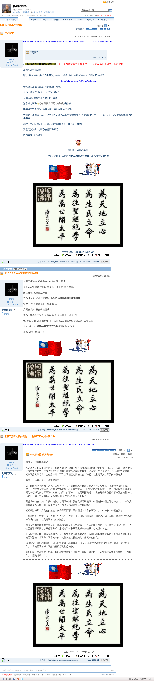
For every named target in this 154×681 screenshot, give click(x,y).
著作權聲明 (45, 675)
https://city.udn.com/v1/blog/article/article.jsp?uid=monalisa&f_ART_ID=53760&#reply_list (67, 41)
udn (3, 15)
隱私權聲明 (56, 675)
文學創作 (15, 15)
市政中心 (103, 20)
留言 (7, 65)
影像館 (55, 20)
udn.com (111, 675)
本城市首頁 (10, 20)
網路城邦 (110, 2)
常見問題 (26, 675)
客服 (64, 675)
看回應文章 (78, 29)
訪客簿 (90, 20)
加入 (136, 679)
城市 (8, 15)
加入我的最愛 (37, 12)
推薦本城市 (26, 12)
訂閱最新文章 (49, 12)
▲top (112, 670)
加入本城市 (16, 12)
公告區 (79, 20)
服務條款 (35, 675)
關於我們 (17, 675)
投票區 (44, 20)
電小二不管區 (16, 25)
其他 (21, 15)
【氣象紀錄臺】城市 (32, 15)
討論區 (23, 20)
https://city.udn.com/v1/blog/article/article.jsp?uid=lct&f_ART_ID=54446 (58, 444)
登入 (131, 679)
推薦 (107, 36)
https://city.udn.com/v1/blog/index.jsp (78, 81)
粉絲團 (8, 679)
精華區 (34, 20)
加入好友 (14, 65)
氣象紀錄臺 (19, 6)
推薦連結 (67, 20)
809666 (7, 477)
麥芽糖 (19, 10)
